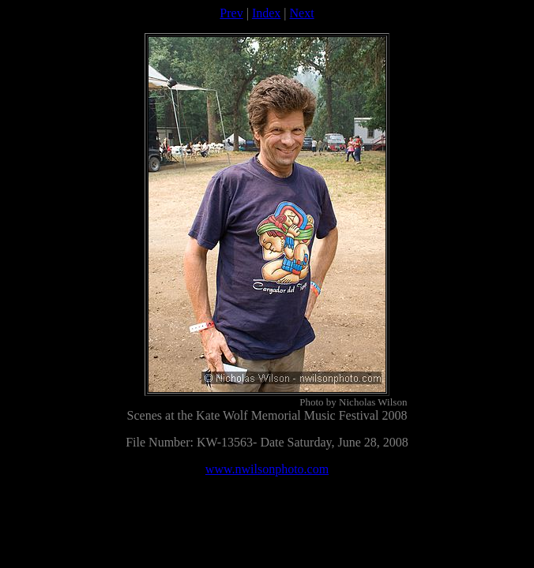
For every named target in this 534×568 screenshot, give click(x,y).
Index (266, 13)
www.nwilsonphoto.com (267, 469)
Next (302, 13)
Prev (231, 13)
